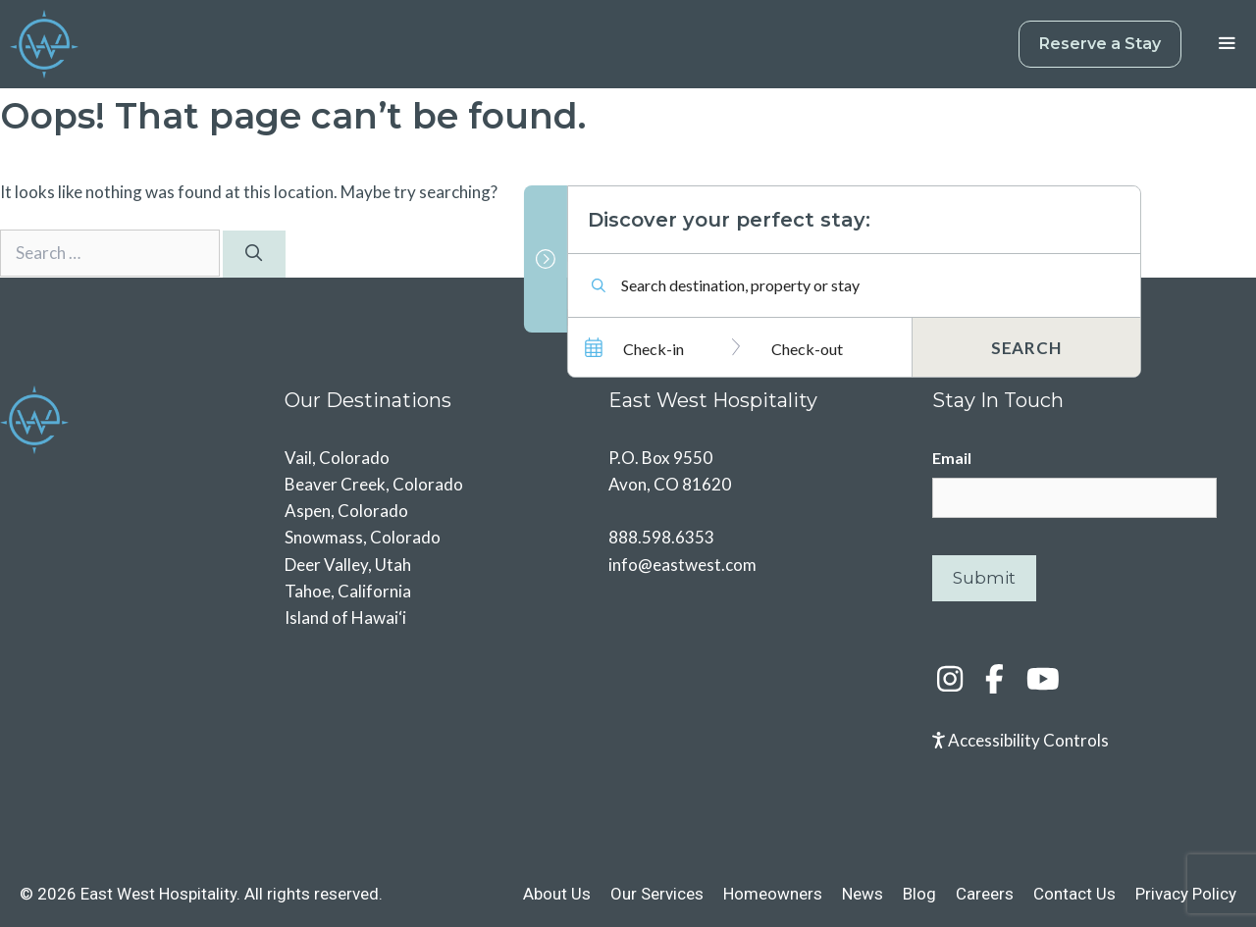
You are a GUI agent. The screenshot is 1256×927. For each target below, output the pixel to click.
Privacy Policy (1185, 893)
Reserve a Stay (1100, 43)
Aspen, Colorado (346, 510)
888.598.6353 (661, 537)
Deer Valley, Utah (348, 564)
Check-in (653, 348)
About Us (557, 893)
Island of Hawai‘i (345, 617)
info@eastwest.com (682, 564)
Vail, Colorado (337, 457)
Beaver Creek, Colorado (374, 484)
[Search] (254, 254)
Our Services (657, 893)
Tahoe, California (348, 591)
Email (951, 457)
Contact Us (1074, 893)
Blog (919, 893)
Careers (985, 893)
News (862, 893)
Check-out (807, 348)
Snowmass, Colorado (363, 537)
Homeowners (772, 893)
